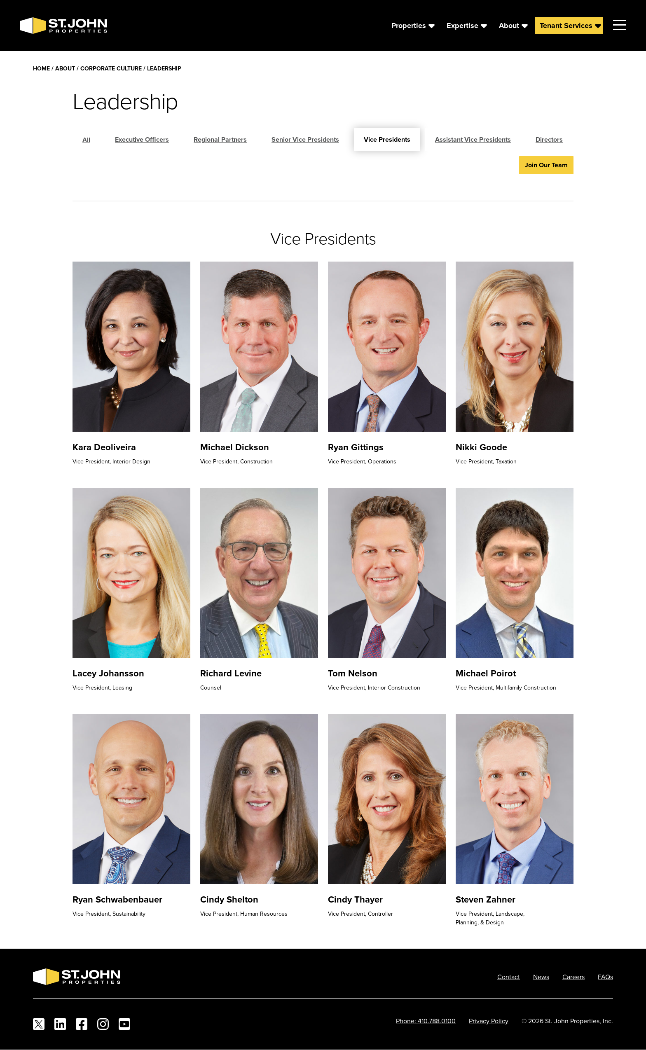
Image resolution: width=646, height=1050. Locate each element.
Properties (408, 25)
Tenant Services (566, 25)
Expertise (462, 25)
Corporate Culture (111, 68)
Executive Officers (142, 139)
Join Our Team (546, 165)
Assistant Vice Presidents (473, 139)
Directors (549, 139)
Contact (508, 976)
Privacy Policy (488, 1020)
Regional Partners (220, 139)
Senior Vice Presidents (305, 139)
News (541, 976)
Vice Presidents (387, 139)
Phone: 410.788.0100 (426, 1020)
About (509, 25)
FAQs (605, 976)
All (86, 140)
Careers (573, 976)
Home (41, 68)
